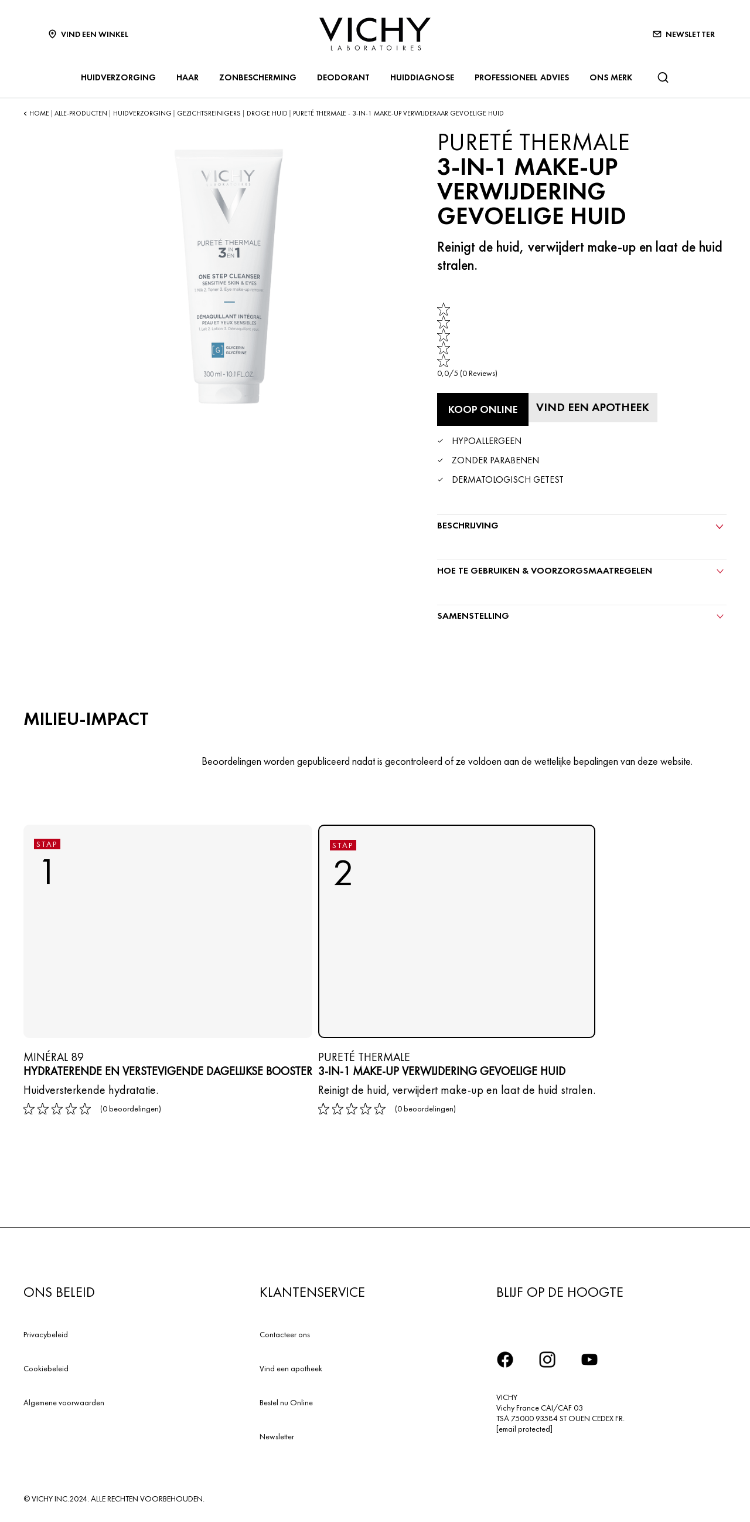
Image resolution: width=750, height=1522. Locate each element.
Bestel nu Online (286, 1402)
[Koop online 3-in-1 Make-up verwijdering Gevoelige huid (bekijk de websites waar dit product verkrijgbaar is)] (483, 409)
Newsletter (277, 1436)
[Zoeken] (663, 77)
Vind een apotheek (291, 1368)
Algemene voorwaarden (63, 1402)
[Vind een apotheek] (593, 407)
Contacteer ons (285, 1334)
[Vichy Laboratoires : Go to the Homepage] (375, 34)
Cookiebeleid (46, 1368)
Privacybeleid (45, 1334)
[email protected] (524, 1428)
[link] (467, 340)
